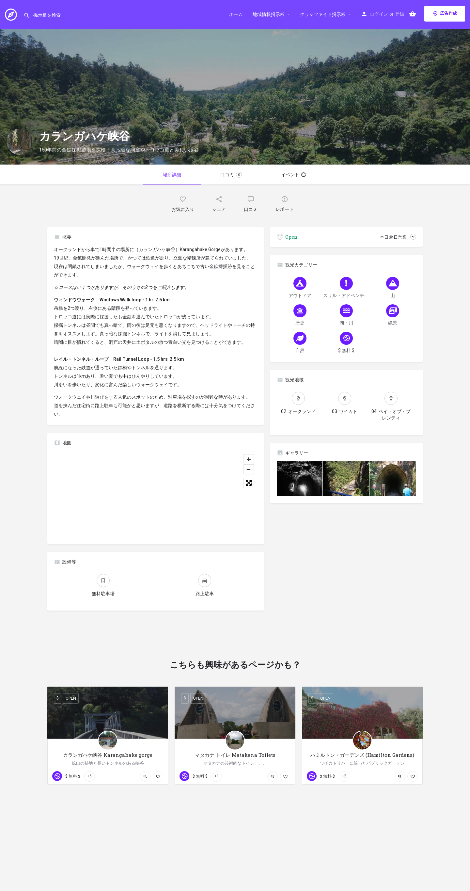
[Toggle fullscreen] (249, 483)
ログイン (379, 14)
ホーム (236, 14)
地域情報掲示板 (269, 14)
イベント (293, 174)
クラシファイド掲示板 (323, 14)
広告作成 (444, 14)
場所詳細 (172, 174)
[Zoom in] (249, 459)
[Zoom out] (249, 469)
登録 (399, 14)
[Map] (155, 494)
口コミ (231, 175)
